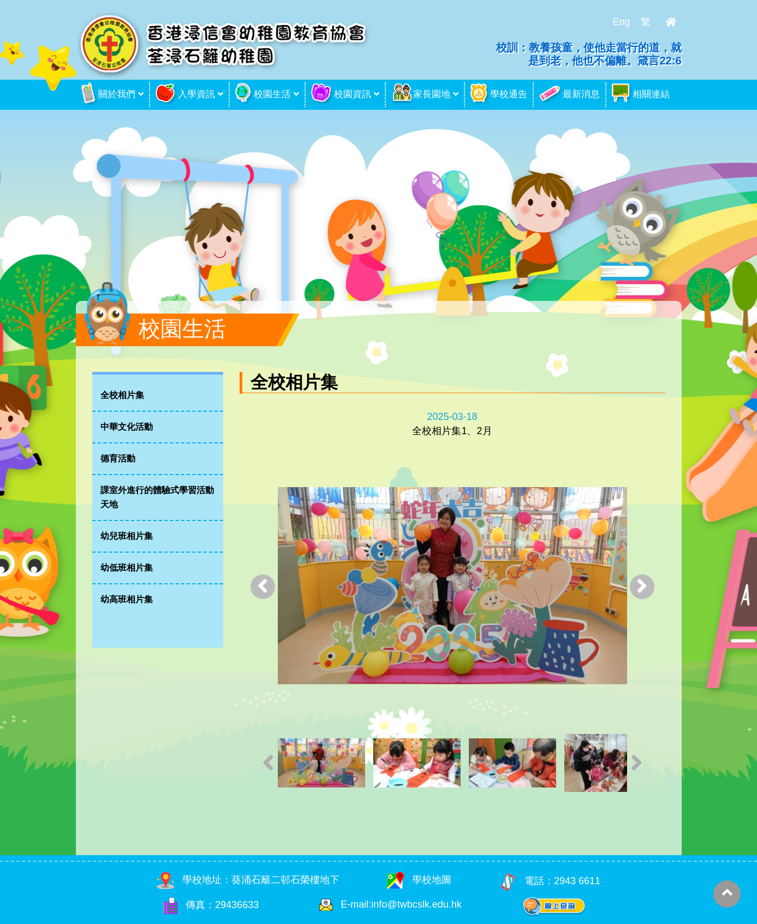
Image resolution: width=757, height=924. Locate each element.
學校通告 (498, 95)
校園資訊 (341, 94)
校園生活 (263, 94)
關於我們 (108, 94)
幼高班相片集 (126, 599)
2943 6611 (577, 880)
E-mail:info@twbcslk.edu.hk (401, 904)
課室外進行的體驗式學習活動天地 (157, 497)
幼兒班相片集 (126, 536)
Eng (621, 21)
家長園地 (420, 94)
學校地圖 (419, 879)
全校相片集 (122, 395)
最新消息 (569, 94)
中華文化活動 (126, 426)
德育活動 (117, 458)
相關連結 (641, 94)
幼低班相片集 (126, 567)
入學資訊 (185, 95)
